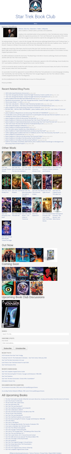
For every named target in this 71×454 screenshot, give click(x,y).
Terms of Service (34, 453)
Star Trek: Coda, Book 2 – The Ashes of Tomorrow (26, 215)
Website (20, 29)
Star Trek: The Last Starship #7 (13, 406)
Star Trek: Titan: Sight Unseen (47, 190)
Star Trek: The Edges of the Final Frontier (16, 438)
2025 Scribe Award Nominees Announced (16, 93)
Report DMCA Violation (55, 453)
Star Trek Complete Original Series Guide (13, 371)
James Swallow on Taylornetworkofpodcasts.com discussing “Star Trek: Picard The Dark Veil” (31, 122)
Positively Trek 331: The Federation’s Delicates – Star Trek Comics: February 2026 (24, 358)
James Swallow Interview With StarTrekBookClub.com (20, 98)
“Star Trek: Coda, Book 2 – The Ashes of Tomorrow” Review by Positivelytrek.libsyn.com (29, 105)
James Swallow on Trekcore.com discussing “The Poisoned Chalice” (24, 136)
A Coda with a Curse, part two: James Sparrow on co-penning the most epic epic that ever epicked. (32, 115)
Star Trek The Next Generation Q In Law (13, 360)
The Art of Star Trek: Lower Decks (14, 402)
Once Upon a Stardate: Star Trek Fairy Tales (17, 426)
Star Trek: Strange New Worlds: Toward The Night (7, 237)
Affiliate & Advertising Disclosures (19, 453)
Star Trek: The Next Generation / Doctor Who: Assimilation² (18, 378)
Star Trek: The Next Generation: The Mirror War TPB (19, 411)
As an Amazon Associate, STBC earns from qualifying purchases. (20, 387)
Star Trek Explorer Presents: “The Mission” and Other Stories (58, 215)
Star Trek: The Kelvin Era (12, 446)
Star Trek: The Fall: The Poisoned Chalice (37, 191)
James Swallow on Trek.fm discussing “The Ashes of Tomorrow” (23, 107)
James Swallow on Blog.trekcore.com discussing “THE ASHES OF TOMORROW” (26, 113)
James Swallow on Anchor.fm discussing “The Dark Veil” (20, 118)
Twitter (39, 29)
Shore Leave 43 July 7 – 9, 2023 (13, 102)
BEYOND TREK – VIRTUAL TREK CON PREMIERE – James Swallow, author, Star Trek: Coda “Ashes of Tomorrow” (35, 109)
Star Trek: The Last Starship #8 (13, 415)
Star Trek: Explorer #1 (37, 213)
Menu (35, 23)
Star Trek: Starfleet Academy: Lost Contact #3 (18, 417)
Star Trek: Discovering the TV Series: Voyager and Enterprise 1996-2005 (21, 374)
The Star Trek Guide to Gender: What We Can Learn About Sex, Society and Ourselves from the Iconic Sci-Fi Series (37, 399)
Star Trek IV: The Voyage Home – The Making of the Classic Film (22, 431)
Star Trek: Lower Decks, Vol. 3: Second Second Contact (20, 435)
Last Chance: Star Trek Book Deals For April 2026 (15, 362)
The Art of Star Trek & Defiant (13, 413)
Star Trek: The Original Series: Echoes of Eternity (18, 447)
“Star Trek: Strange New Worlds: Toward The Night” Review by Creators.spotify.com (28, 95)
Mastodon (33, 29)
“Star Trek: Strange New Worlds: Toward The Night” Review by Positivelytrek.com (27, 97)
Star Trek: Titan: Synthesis (57, 167)
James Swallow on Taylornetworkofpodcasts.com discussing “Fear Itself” (25, 131)
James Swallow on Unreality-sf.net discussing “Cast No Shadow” (23, 138)
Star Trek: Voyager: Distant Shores (6, 168)
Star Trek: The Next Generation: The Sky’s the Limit (17, 168)
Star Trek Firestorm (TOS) (9, 365)
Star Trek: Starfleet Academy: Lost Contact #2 (18, 408)
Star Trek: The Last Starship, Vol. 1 (14, 433)
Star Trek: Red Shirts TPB (12, 404)
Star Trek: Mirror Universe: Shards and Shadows (47, 168)
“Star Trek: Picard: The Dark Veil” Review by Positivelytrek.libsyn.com (24, 123)
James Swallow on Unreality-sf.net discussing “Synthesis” (21, 140)
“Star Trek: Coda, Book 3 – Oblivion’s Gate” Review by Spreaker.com (24, 104)
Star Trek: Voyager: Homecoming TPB (15, 429)
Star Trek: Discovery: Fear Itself (6, 214)
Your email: (5, 340)
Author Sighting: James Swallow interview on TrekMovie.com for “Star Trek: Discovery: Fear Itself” (32, 133)
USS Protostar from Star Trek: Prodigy (12, 355)
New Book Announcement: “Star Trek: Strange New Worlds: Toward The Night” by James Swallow (32, 100)
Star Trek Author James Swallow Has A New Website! (20, 129)
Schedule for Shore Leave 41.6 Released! (16, 116)
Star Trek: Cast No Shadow (17, 190)
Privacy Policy (44, 453)
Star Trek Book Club (35, 16)
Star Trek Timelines (7, 376)
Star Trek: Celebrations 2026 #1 (14, 410)
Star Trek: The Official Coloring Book (15, 428)
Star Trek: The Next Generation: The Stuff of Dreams (27, 192)
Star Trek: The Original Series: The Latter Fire (57, 191)
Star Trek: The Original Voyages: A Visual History (18, 442)
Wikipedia (45, 29)
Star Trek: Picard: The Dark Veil (16, 213)
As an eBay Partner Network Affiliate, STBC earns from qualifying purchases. (23, 391)
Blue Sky (26, 29)
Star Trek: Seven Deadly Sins (6, 190)
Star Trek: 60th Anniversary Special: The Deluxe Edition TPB (21, 437)
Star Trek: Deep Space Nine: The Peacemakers (18, 444)
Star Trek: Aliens (10, 420)
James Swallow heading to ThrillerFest (16, 125)
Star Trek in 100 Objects (12, 422)
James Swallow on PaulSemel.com (14, 134)
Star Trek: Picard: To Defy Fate (13, 401)
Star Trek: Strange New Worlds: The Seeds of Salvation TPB (22, 424)
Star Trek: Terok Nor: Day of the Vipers (26, 168)
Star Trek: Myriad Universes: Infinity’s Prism (37, 168)
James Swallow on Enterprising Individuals (17, 127)
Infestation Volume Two (8, 381)
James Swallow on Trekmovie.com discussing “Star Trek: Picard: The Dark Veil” (27, 120)
